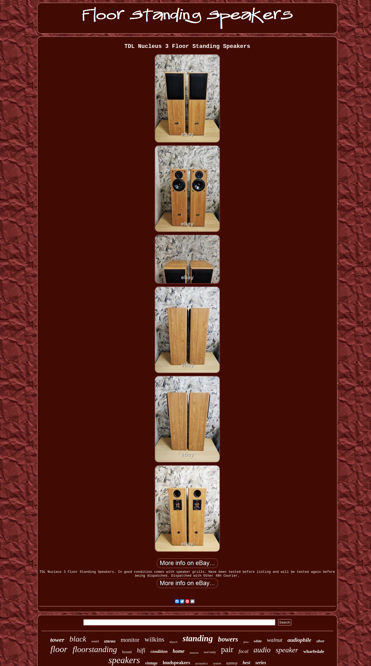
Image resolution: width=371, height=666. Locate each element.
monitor (130, 640)
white (258, 641)
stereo (109, 641)
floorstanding (95, 649)
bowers (228, 639)
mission (194, 652)
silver (320, 641)
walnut (274, 640)
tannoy (232, 663)
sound (95, 641)
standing (198, 638)
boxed (127, 652)
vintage (151, 663)
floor (59, 649)
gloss (246, 642)
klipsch (174, 641)
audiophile (299, 640)
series (260, 662)
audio (262, 650)
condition (158, 651)
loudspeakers (176, 662)
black (78, 639)
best (246, 662)
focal (243, 651)
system (217, 663)
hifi (141, 650)
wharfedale (313, 651)
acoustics (201, 663)
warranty (210, 652)
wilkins (154, 639)
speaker (287, 650)
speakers (124, 660)
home (178, 651)
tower (57, 639)
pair (227, 649)
